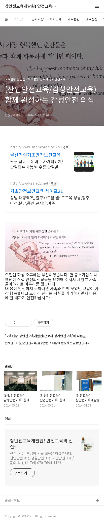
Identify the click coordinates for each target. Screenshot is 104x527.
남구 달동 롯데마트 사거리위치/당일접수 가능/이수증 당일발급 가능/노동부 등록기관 (36, 164)
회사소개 (56, 19)
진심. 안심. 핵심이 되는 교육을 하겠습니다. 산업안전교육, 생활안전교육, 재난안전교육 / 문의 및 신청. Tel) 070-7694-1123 (42, 458)
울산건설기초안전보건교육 (35, 155)
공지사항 (38, 19)
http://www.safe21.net (29, 183)
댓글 (8, 418)
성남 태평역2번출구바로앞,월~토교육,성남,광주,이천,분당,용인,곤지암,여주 (50, 200)
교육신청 (91, 19)
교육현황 (73, 19)
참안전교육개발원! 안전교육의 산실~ (32, 6)
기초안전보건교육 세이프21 (36, 191)
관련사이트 (12, 500)
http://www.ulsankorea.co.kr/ (35, 147)
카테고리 (20, 19)
